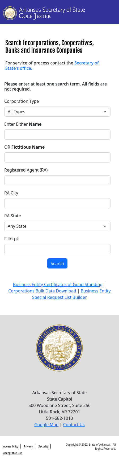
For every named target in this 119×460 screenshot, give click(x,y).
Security (43, 446)
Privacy (28, 446)
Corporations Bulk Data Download (42, 291)
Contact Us (74, 425)
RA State (12, 216)
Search (57, 263)
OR (24, 147)
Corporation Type (21, 101)
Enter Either (23, 124)
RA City (11, 193)
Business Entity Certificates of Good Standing (58, 284)
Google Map (46, 425)
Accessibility (10, 446)
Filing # (11, 239)
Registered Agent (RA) (26, 170)
